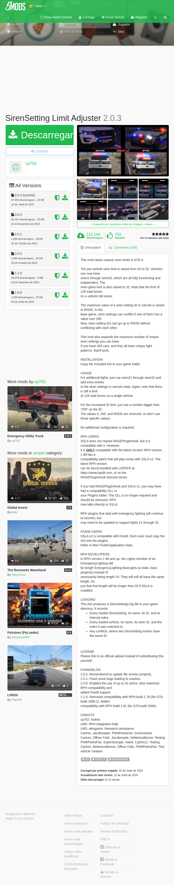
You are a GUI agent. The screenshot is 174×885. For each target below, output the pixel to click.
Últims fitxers (74, 815)
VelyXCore (18, 574)
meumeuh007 (21, 637)
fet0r (14, 512)
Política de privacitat (114, 823)
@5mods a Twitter (110, 849)
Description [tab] (91, 247)
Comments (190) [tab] (123, 247)
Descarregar (41, 135)
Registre (139, 17)
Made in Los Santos (20, 818)
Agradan (120, 237)
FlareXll (17, 699)
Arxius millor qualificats (73, 854)
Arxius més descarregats (74, 841)
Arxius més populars (79, 831)
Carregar (87, 17)
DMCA (105, 839)
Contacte (106, 815)
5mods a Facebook (108, 862)
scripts (39, 453)
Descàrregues (95, 237)
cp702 (30, 163)
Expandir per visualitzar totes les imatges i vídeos (122, 224)
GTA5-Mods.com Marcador (76, 866)
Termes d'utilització (113, 831)
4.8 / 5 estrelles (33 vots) (154, 238)
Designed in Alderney (21, 814)
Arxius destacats (76, 823)
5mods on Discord (109, 874)
